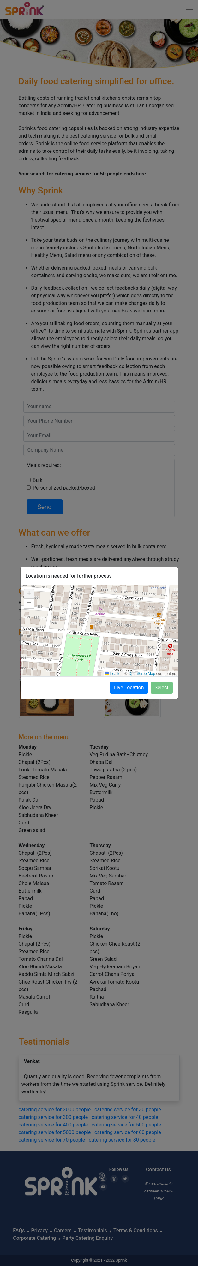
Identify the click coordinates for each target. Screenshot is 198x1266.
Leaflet (113, 673)
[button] (29, 594)
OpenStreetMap (142, 673)
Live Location (129, 688)
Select (162, 688)
